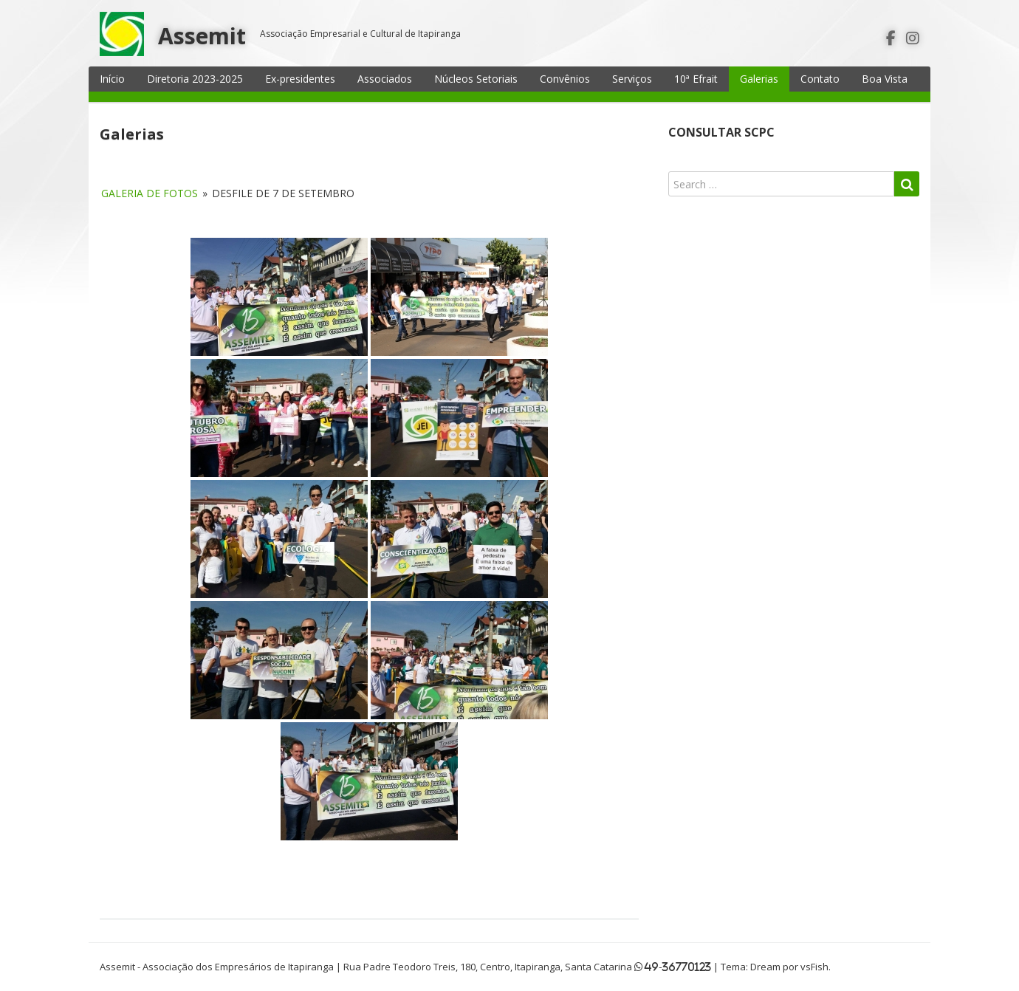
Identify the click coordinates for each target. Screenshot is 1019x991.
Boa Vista (885, 79)
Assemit (202, 36)
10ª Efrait (696, 79)
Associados (384, 79)
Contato (820, 79)
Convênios (565, 79)
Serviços (632, 79)
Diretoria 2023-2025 (195, 79)
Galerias (759, 79)
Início (112, 79)
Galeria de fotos (149, 193)
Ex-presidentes (300, 79)
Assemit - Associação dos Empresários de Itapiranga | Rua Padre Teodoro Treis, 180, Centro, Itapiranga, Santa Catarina (366, 966)
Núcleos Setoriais (476, 79)
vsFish (814, 966)
